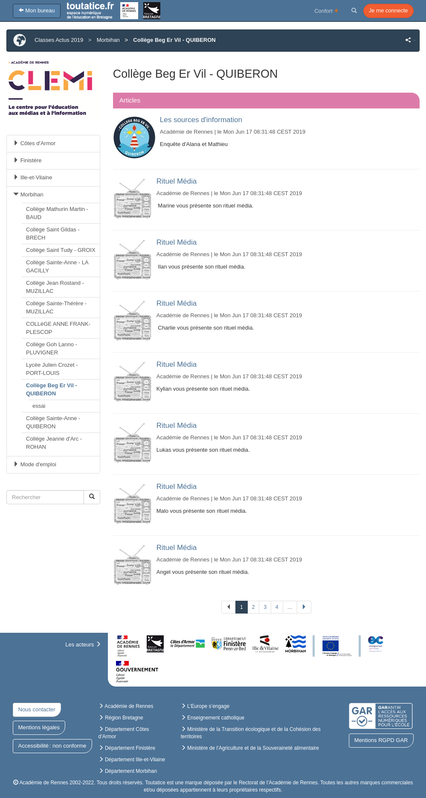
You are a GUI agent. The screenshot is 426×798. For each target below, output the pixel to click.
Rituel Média (176, 181)
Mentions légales (39, 727)
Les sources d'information (201, 120)
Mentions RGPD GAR (381, 740)
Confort (326, 10)
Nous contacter (36, 709)
